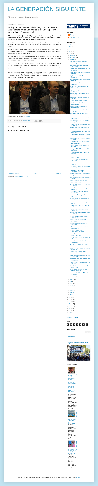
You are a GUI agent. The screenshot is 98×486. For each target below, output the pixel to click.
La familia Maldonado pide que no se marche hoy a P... (79, 156)
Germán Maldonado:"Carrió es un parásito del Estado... (78, 270)
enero (71, 294)
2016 (70, 297)
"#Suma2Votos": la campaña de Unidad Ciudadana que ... (80, 142)
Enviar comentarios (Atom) (21, 176)
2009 (70, 312)
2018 (70, 51)
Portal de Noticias (26, 116)
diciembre (72, 55)
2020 (70, 47)
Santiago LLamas (74, 35)
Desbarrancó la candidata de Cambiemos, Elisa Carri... (77, 171)
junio (71, 283)
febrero (72, 292)
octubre (72, 59)
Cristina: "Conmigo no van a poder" (78, 100)
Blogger (78, 477)
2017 (70, 53)
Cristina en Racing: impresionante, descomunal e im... (78, 181)
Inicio (35, 173)
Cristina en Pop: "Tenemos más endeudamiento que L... (78, 252)
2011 (70, 308)
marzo (72, 290)
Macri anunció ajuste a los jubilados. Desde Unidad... (79, 66)
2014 (70, 301)
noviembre (73, 57)
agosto (72, 279)
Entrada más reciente (13, 173)
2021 (70, 44)
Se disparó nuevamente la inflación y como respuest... (79, 107)
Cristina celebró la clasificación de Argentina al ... (78, 224)
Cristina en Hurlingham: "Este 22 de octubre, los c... (79, 209)
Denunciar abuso (72, 317)
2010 (70, 310)
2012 (70, 306)
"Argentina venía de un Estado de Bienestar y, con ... (78, 62)
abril (71, 288)
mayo (71, 285)
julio (71, 281)
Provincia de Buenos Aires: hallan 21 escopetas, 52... (79, 217)
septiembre (73, 277)
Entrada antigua (57, 173)
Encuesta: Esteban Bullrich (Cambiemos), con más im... (77, 231)
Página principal (72, 336)
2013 (70, 304)
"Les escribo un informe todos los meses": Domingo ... (78, 234)
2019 (70, 49)
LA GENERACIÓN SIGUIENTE (47, 9)
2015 (70, 299)
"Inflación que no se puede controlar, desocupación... (79, 227)
